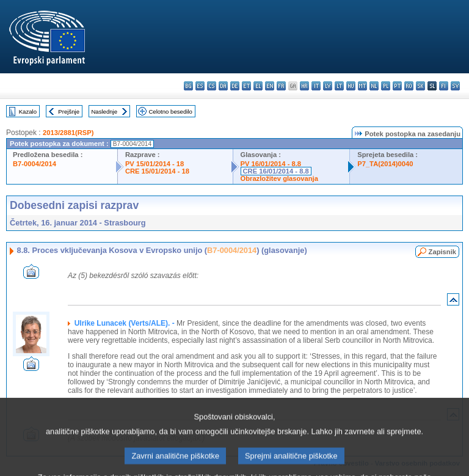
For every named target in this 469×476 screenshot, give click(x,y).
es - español (200, 85)
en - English (269, 85)
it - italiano (316, 85)
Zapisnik (442, 251)
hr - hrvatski (304, 85)
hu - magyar (350, 85)
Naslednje (104, 111)
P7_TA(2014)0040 (385, 163)
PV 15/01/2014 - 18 (154, 163)
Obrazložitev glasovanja (279, 178)
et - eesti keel (246, 85)
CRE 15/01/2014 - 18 (157, 171)
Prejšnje (68, 111)
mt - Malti (362, 85)
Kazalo (28, 111)
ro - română (408, 85)
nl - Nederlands (374, 85)
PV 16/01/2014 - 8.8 (271, 163)
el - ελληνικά (258, 85)
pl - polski (385, 85)
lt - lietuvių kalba (339, 85)
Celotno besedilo (170, 111)
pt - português (397, 85)
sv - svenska (455, 85)
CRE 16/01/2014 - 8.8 (276, 171)
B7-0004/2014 (34, 163)
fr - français (281, 85)
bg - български (188, 85)
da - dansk (223, 85)
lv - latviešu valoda (327, 85)
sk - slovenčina (420, 85)
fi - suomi (443, 85)
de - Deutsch (234, 85)
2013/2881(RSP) (68, 132)
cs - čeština (211, 85)
